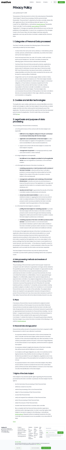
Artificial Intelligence (21, 429)
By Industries (30, 429)
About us (35, 435)
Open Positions (35, 429)
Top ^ (14, 421)
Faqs (35, 437)
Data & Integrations (30, 438)
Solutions (32, 2)
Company (45, 2)
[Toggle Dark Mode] (51, 2)
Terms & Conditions (41, 432)
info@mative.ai (41, 24)
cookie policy (38, 444)
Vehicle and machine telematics (22, 433)
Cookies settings (40, 437)
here (18, 114)
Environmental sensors (22, 434)
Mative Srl (4, 427)
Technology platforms (22, 436)
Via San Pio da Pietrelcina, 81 (7, 429)
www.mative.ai (35, 26)
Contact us (61, 2)
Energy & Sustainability (30, 435)
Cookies (40, 434)
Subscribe (60, 432)
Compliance (30, 433)
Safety (29, 431)
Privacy (40, 430)
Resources (38, 2)
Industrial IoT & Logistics (22, 430)
